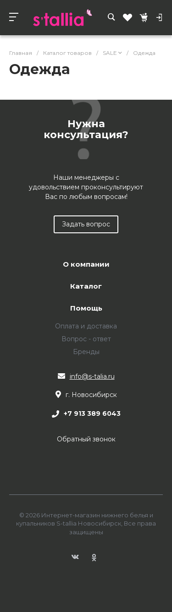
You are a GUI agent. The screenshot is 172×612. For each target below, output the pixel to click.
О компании (86, 264)
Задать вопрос (86, 224)
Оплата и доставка (86, 326)
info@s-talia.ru (92, 376)
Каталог (86, 286)
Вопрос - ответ (86, 339)
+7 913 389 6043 (92, 414)
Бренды (86, 352)
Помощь (86, 308)
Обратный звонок (86, 439)
